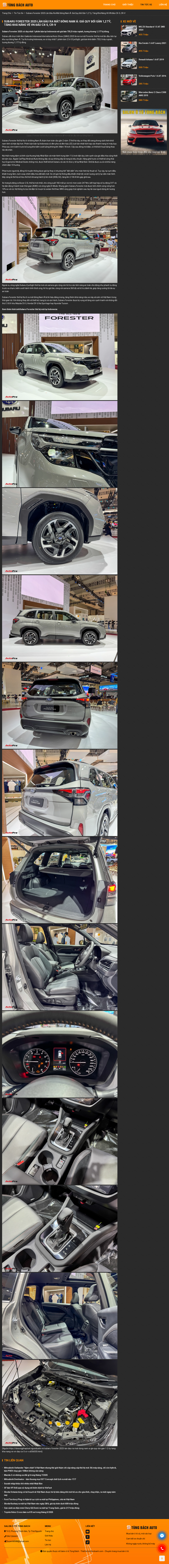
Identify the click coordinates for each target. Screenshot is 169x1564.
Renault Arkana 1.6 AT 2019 (151, 59)
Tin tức (48, 1540)
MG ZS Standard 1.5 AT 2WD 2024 (152, 28)
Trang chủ (49, 1531)
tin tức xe (146, 4)
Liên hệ (48, 1545)
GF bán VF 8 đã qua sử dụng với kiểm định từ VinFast (28, 1488)
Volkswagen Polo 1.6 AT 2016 (152, 76)
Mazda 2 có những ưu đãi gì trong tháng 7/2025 (26, 1475)
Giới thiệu (49, 1536)
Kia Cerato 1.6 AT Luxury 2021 (152, 43)
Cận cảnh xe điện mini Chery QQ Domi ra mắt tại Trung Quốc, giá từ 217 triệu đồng (41, 1508)
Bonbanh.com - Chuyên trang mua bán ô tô (110, 1551)
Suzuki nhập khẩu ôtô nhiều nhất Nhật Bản (23, 1483)
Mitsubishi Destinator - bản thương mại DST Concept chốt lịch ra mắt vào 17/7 (40, 1479)
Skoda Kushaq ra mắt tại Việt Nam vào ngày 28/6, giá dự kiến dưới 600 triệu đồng (41, 1504)
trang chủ (109, 4)
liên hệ (163, 4)
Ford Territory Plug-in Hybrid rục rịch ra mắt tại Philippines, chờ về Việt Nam (39, 1499)
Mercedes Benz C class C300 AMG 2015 (152, 94)
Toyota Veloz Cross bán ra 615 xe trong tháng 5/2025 (28, 1512)
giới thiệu (127, 4)
